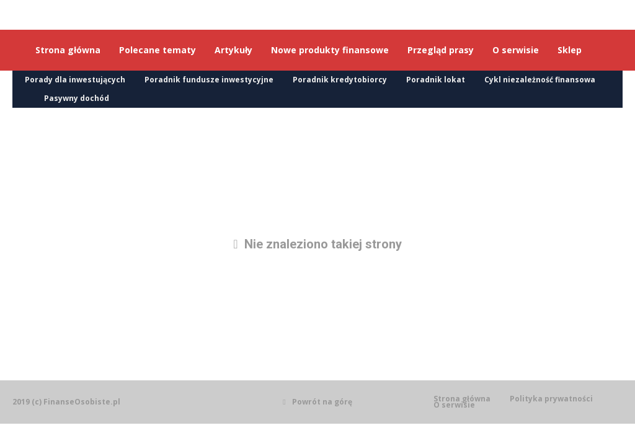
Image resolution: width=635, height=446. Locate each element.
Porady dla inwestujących (75, 79)
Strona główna (462, 399)
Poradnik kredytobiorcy (340, 79)
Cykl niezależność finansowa (539, 79)
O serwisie (454, 405)
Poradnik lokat (435, 79)
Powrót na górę (317, 401)
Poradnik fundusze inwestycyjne (208, 79)
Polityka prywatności (551, 399)
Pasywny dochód (76, 98)
